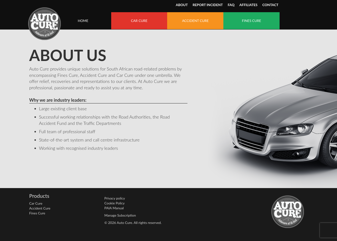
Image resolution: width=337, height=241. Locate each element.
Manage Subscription (120, 215)
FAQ (231, 5)
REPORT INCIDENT (208, 5)
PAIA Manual (114, 208)
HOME (83, 21)
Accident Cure (40, 208)
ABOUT (182, 5)
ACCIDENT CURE (195, 21)
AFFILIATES (248, 5)
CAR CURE (139, 21)
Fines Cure (37, 213)
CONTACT (270, 5)
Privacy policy (114, 198)
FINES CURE (251, 21)
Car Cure (36, 203)
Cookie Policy (114, 203)
